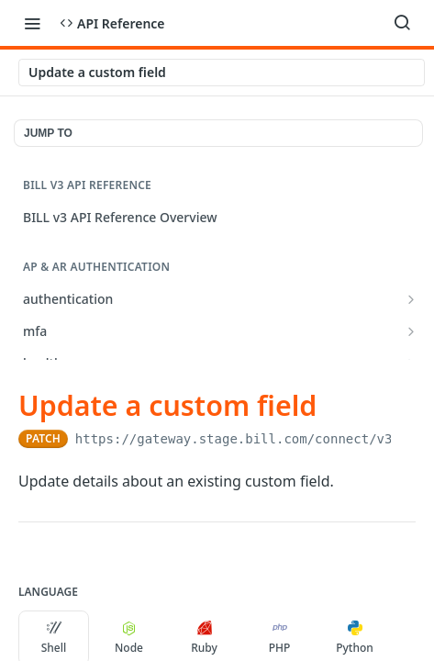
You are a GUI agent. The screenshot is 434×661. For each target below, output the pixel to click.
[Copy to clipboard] (407, 439)
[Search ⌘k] (402, 23)
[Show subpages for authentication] (411, 299)
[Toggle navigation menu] (32, 23)
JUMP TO (48, 133)
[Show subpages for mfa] (411, 331)
